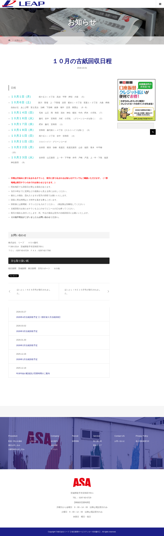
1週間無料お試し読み (16, 449)
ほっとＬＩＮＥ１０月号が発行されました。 (82, 291)
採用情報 (75, 441)
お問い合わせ (119, 441)
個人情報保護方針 (142, 441)
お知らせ (32, 441)
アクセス (54, 449)
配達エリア (97, 445)
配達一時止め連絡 (15, 441)
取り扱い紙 (97, 441)
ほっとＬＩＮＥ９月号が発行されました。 (33, 291)
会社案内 (54, 441)
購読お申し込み (14, 445)
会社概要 (54, 445)
